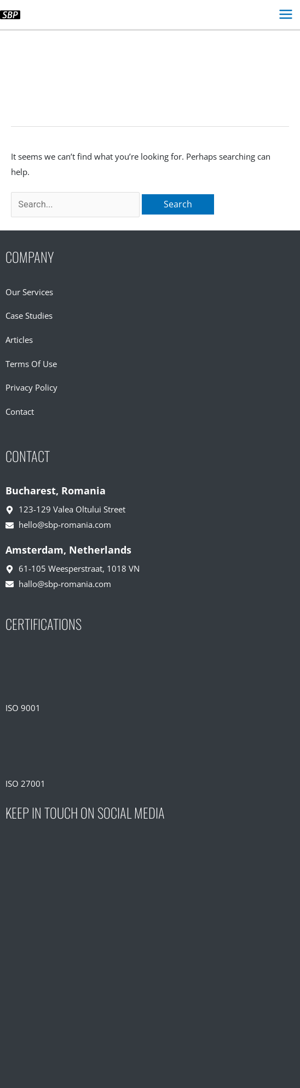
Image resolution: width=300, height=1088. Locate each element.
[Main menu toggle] (285, 14)
